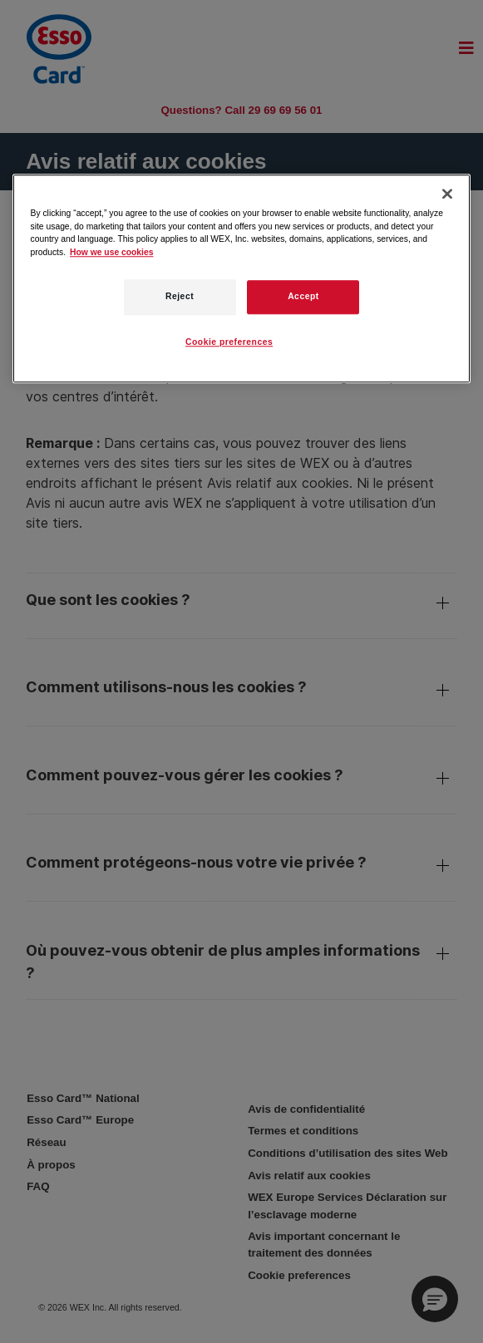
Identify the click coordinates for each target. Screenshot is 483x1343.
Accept (303, 297)
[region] (241, 279)
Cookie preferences (229, 342)
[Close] (447, 194)
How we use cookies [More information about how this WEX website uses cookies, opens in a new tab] (111, 252)
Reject (179, 297)
